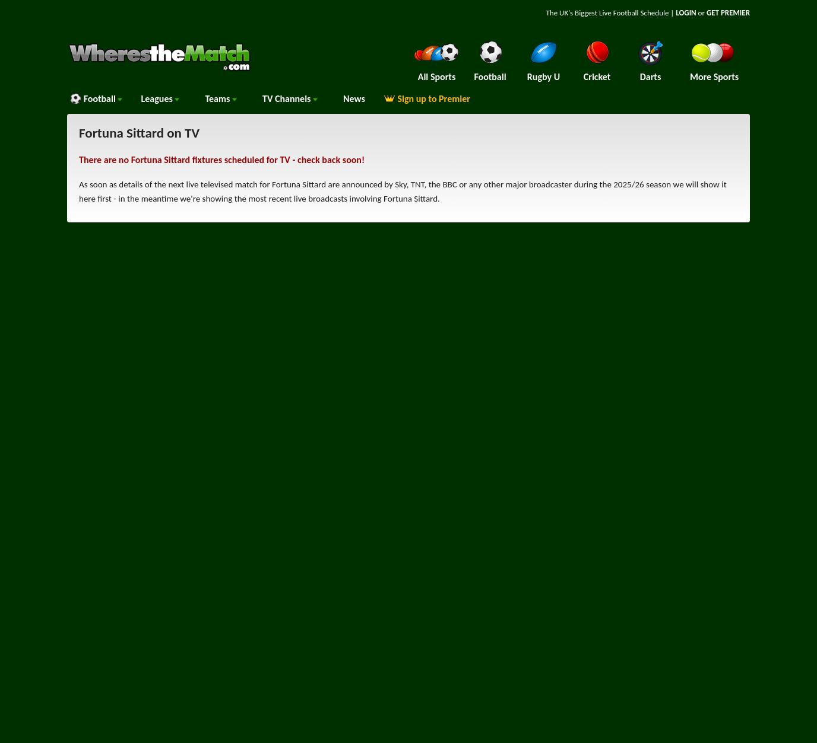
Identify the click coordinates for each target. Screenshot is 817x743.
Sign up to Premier (427, 98)
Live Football (619, 12)
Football (95, 98)
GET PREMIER (728, 12)
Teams (221, 98)
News (354, 98)
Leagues (160, 98)
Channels (290, 98)
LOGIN (686, 12)
